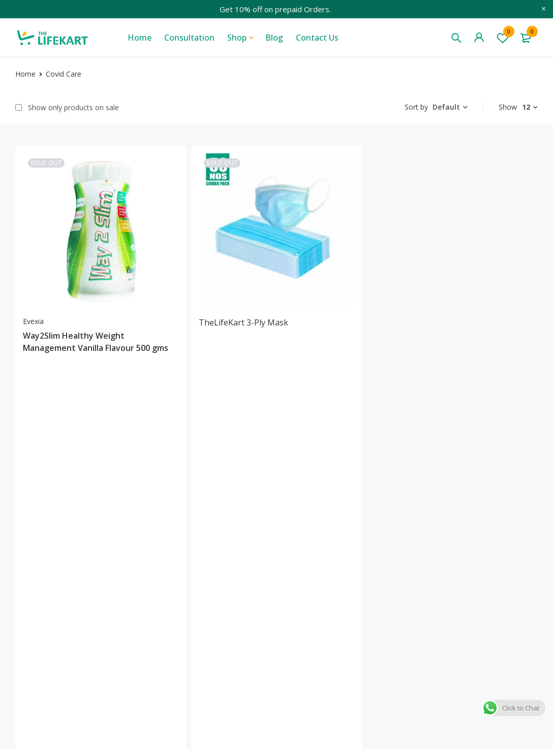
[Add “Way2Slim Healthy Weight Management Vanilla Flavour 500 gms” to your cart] (61, 404)
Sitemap (341, 596)
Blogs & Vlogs (352, 531)
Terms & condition (491, 536)
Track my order (429, 580)
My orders (419, 564)
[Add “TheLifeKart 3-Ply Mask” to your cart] (237, 391)
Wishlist (502, 37)
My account (422, 531)
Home (25, 74)
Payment (490, 600)
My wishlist (421, 547)
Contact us (346, 580)
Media (337, 547)
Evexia (33, 321)
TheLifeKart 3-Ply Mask (243, 322)
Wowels (76, 724)
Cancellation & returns (501, 579)
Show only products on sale (67, 107)
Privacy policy (499, 558)
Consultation (350, 564)
